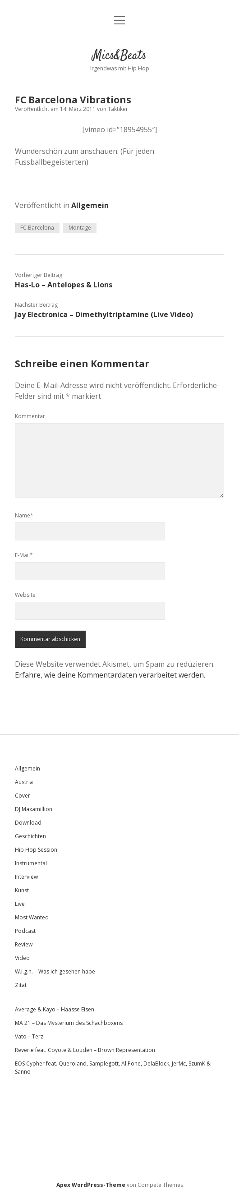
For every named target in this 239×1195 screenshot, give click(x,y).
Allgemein (90, 205)
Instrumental (31, 863)
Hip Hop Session (36, 850)
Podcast (25, 931)
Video (22, 958)
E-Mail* (24, 555)
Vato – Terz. (30, 1036)
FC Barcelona (37, 227)
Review (23, 944)
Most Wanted (32, 917)
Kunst (22, 890)
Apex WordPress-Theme (90, 1185)
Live (20, 904)
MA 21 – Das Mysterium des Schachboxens (69, 1023)
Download (28, 822)
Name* (24, 515)
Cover (22, 795)
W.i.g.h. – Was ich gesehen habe (55, 971)
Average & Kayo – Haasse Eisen (54, 1009)
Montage (80, 227)
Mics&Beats (119, 56)
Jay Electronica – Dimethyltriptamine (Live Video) (104, 314)
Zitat (21, 985)
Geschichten (30, 836)
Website (25, 595)
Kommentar (30, 416)
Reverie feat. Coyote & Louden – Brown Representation (85, 1050)
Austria (24, 782)
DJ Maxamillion (33, 809)
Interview (26, 877)
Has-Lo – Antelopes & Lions (63, 285)
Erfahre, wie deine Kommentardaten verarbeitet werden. (110, 675)
